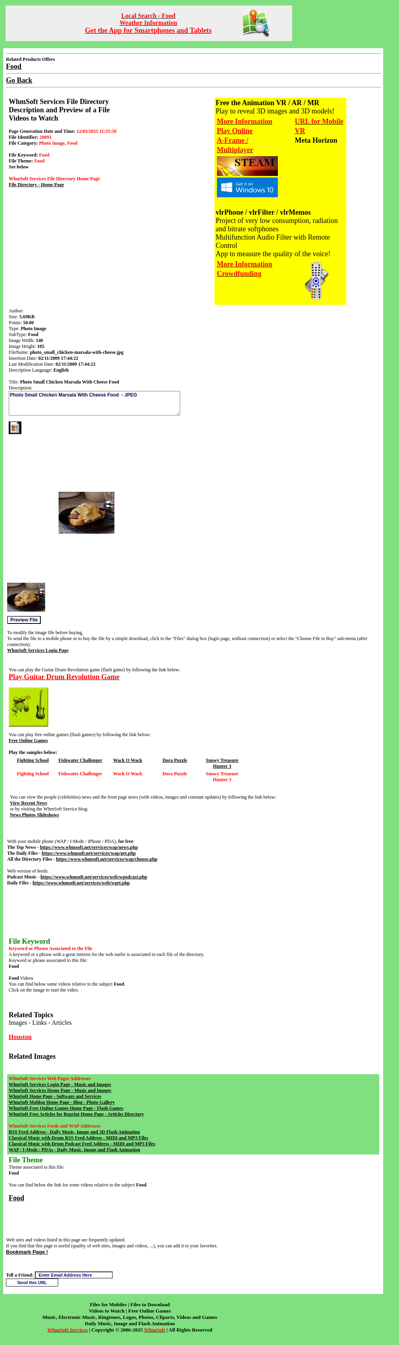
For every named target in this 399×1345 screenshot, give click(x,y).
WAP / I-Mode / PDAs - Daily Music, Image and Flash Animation (74, 1149)
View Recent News (28, 803)
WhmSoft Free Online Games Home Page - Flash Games (66, 1108)
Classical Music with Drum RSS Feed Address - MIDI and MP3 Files (78, 1138)
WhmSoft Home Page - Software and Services (55, 1096)
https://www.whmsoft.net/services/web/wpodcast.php (93, 877)
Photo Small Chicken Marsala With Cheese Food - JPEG (94, 403)
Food (16, 1198)
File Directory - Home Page (36, 184)
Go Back (19, 80)
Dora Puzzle (174, 760)
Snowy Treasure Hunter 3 (222, 763)
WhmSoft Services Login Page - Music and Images (60, 1084)
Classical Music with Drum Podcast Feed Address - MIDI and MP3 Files (82, 1144)
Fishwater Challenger (81, 760)
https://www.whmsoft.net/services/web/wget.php (81, 883)
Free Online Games (28, 740)
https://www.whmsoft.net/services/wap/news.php (89, 847)
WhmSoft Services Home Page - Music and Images (60, 1090)
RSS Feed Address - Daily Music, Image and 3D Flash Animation (74, 1132)
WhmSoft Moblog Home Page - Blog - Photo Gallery (62, 1102)
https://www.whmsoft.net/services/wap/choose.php (106, 859)
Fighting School (33, 760)
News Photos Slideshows (34, 815)
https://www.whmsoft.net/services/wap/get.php (89, 853)
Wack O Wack (127, 760)
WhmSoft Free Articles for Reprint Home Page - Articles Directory (76, 1114)
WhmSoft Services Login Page (37, 650)
